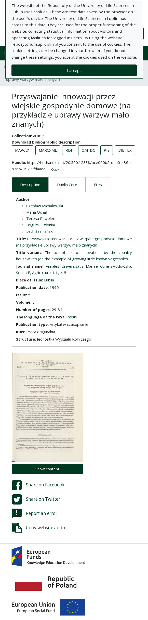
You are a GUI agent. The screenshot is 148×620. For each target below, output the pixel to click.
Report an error (34, 514)
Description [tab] (30, 184)
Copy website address (41, 528)
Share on (38, 485)
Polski (71, 316)
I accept (74, 70)
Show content (47, 468)
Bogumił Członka (40, 224)
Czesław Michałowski (44, 205)
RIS (107, 150)
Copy (55, 169)
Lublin (49, 279)
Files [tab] (98, 184)
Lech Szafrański (39, 231)
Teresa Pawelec (40, 218)
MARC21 (22, 150)
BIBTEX (125, 150)
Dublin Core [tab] (67, 184)
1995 (54, 287)
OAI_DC (88, 150)
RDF (69, 150)
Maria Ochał (36, 212)
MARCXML (48, 150)
